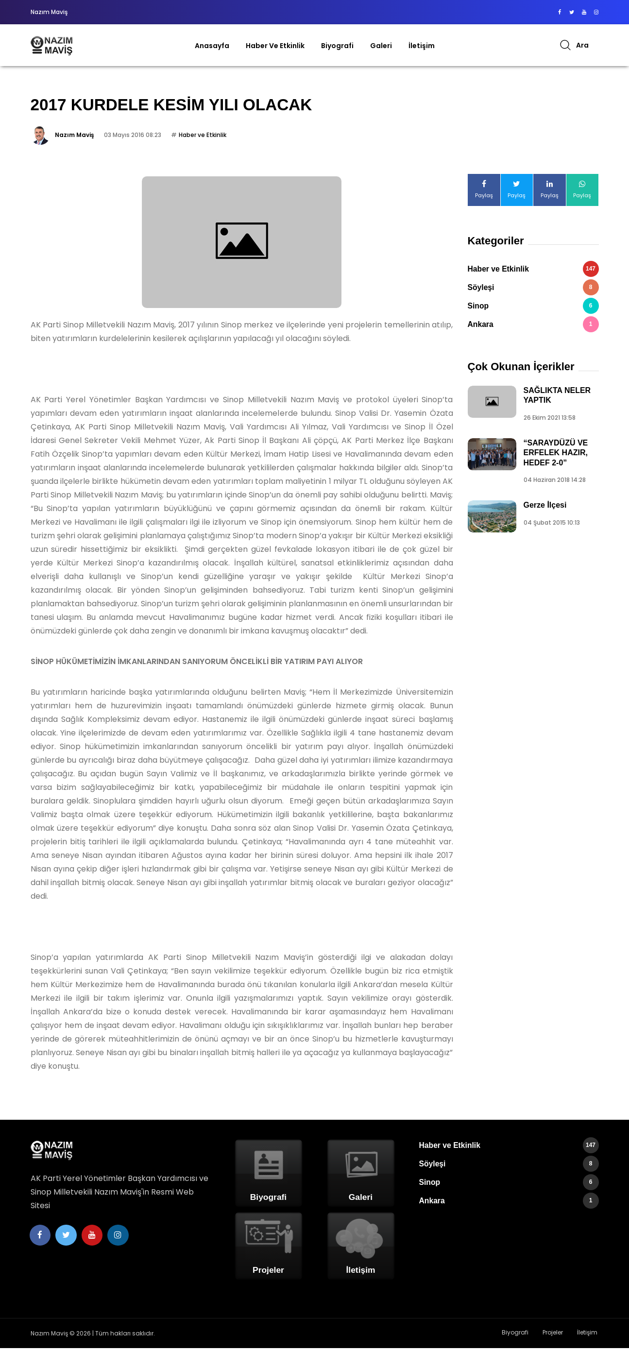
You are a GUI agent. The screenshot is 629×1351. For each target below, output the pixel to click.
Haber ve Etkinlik (275, 46)
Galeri (381, 46)
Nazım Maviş (74, 138)
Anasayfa (212, 46)
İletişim (421, 46)
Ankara (533, 327)
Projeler (557, 1336)
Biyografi (337, 46)
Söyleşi (533, 290)
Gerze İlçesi (545, 508)
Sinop (533, 309)
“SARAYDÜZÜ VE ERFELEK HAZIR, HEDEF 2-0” (556, 455)
